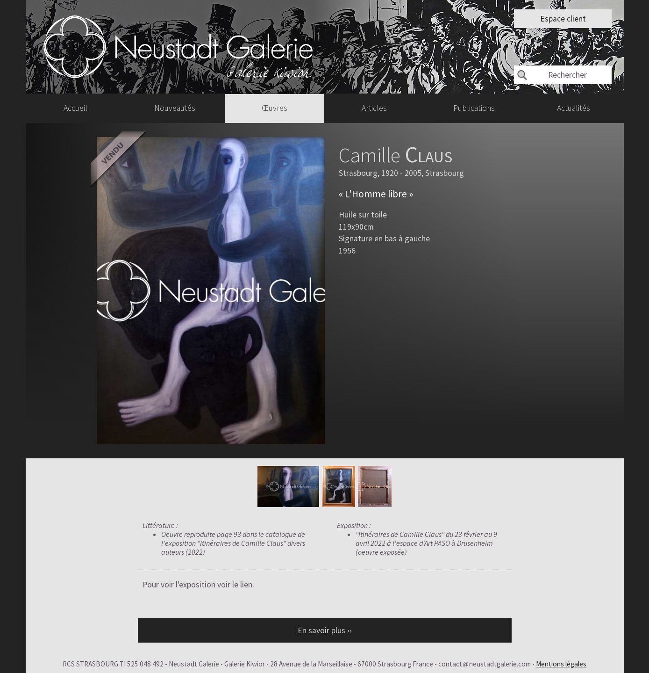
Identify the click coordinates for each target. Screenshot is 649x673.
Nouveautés (174, 108)
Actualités (573, 108)
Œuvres (274, 108)
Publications (474, 108)
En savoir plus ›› (325, 630)
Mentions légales (561, 663)
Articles (374, 108)
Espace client (563, 19)
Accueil (75, 108)
